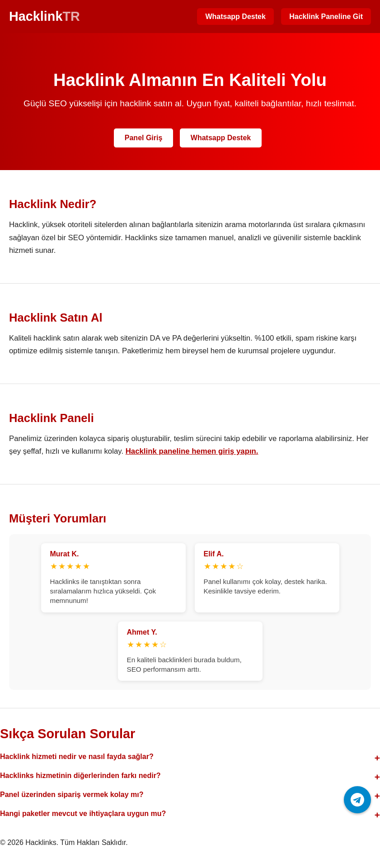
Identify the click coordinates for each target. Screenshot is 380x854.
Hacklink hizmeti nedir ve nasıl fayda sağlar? (77, 756)
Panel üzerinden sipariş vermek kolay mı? (71, 794)
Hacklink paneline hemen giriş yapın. (192, 451)
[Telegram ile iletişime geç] (357, 799)
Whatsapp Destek (235, 16)
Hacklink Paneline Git (326, 16)
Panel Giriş (144, 138)
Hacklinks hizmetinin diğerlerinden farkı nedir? (80, 775)
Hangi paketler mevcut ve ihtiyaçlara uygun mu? (83, 813)
